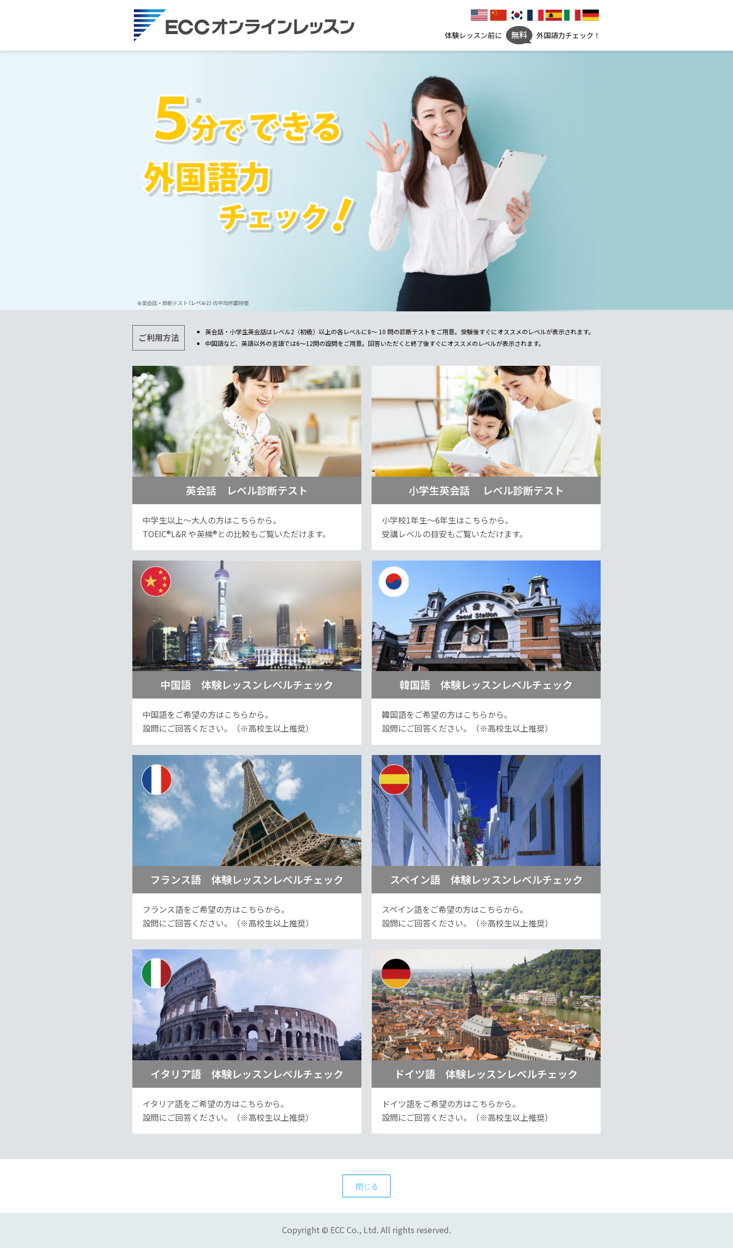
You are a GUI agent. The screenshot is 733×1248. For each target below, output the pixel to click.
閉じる (366, 1186)
